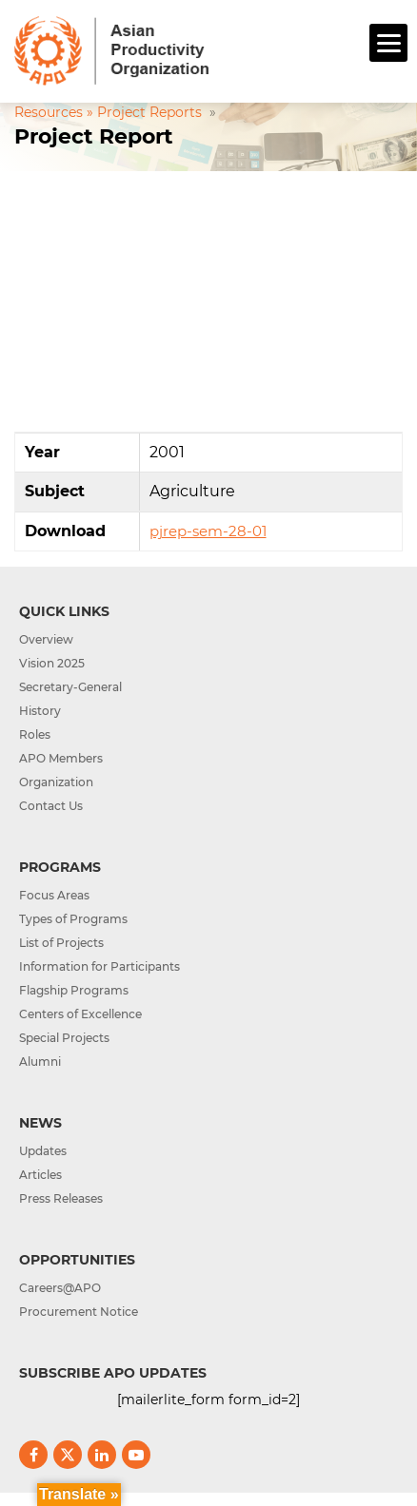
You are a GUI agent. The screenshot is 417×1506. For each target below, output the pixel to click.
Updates (43, 1151)
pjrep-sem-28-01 (208, 531)
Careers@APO (60, 1288)
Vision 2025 (52, 663)
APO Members (61, 758)
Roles (34, 734)
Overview (46, 639)
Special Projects (64, 1038)
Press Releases (61, 1198)
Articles (40, 1175)
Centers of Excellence (80, 1014)
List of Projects (61, 943)
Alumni (40, 1061)
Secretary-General (70, 687)
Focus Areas (54, 895)
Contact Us (51, 806)
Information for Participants (99, 966)
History (40, 711)
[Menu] (388, 43)
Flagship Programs (74, 990)
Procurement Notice (78, 1311)
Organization (56, 782)
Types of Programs (73, 919)
